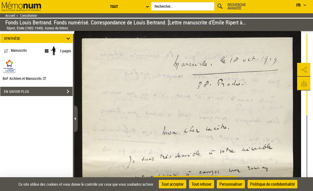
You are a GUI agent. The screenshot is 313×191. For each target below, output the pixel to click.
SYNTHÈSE (38, 38)
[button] (303, 70)
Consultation (28, 15)
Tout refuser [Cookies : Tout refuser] (201, 184)
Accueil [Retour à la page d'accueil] (10, 15)
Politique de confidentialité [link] (272, 184)
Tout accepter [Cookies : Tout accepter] (172, 184)
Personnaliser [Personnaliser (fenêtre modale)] (230, 184)
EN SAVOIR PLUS (38, 91)
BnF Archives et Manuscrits (24, 78)
